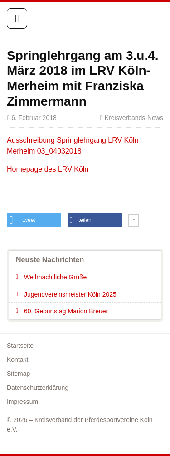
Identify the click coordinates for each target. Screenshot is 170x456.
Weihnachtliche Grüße (55, 277)
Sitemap (18, 373)
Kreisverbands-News (134, 117)
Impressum (22, 401)
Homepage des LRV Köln (47, 169)
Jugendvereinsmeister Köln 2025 (70, 294)
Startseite (125, 18)
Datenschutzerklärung (37, 387)
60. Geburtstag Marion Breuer (66, 311)
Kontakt (17, 359)
